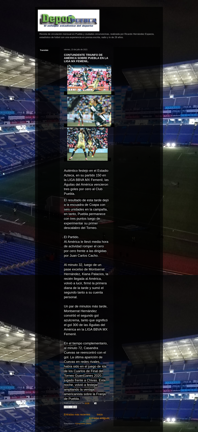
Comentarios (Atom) (83, 424)
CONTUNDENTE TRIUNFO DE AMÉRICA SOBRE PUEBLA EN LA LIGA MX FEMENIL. (86, 58)
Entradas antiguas (99, 418)
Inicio (100, 414)
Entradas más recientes (77, 414)
